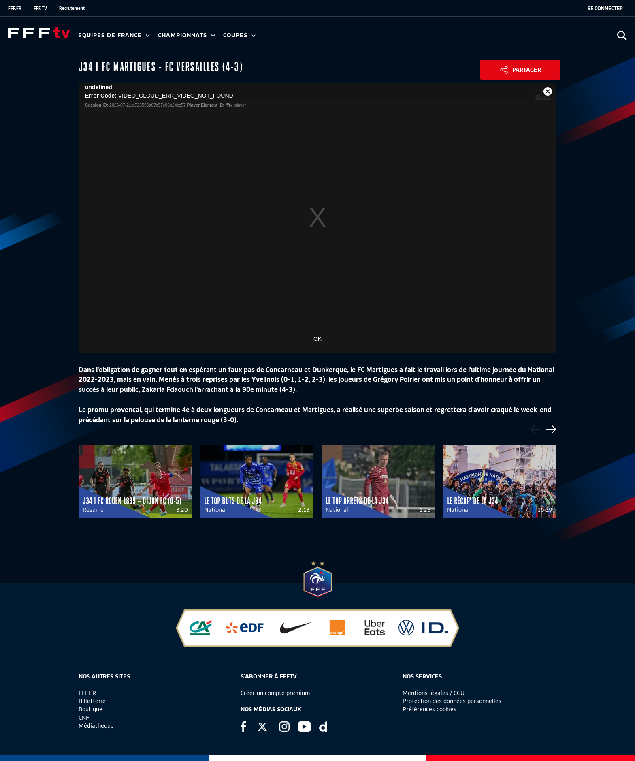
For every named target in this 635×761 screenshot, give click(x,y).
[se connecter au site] (605, 8)
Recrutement (72, 8)
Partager (526, 69)
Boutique (90, 709)
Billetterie (92, 701)
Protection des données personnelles (452, 701)
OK (317, 339)
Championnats (186, 35)
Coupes (239, 35)
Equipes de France (114, 35)
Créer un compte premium (275, 693)
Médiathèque (96, 726)
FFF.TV (40, 8)
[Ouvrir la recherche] (622, 35)
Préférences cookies (429, 709)
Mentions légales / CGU (434, 693)
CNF (84, 717)
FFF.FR (14, 8)
